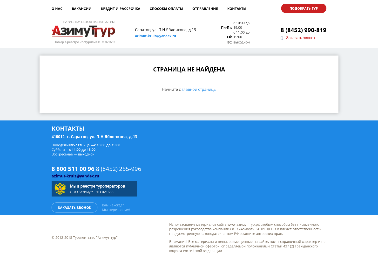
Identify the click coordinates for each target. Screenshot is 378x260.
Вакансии (82, 8)
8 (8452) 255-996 (118, 169)
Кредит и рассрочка (120, 8)
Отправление (205, 8)
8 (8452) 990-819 (303, 30)
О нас (57, 8)
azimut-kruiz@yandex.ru (155, 36)
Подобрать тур (304, 8)
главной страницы (199, 89)
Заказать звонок (300, 38)
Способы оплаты (166, 8)
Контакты (236, 8)
